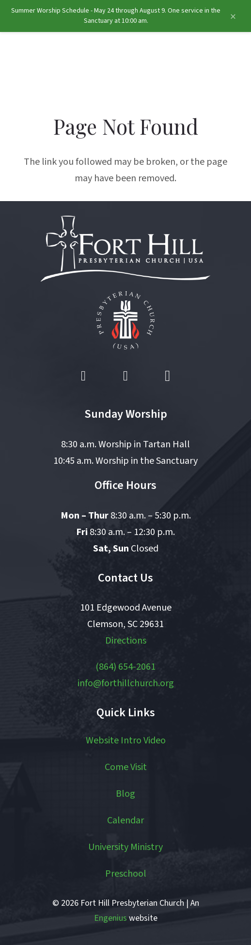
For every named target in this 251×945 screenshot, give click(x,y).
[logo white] (125, 249)
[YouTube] (125, 376)
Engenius (110, 918)
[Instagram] (168, 376)
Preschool (125, 874)
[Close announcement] (233, 17)
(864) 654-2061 (125, 667)
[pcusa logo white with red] (125, 320)
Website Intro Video (126, 740)
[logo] (60, 66)
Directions (125, 640)
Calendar (125, 820)
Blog (125, 794)
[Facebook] (83, 376)
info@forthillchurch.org (126, 683)
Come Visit (126, 767)
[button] (196, 66)
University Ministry (125, 847)
